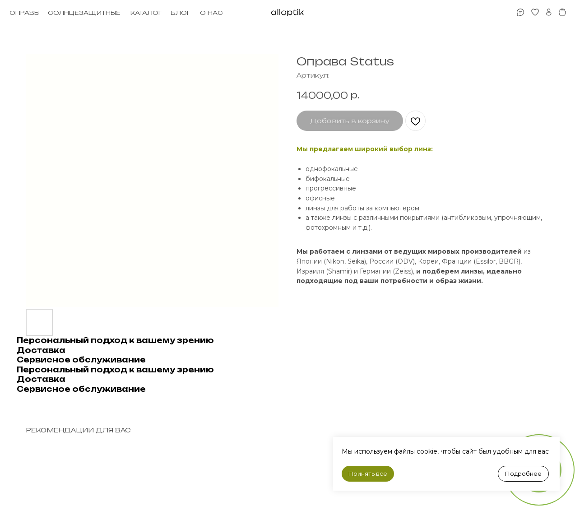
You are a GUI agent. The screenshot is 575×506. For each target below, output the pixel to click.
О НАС (211, 12)
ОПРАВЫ (24, 12)
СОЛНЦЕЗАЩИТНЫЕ (84, 12)
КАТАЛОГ (146, 12)
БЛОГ (180, 12)
